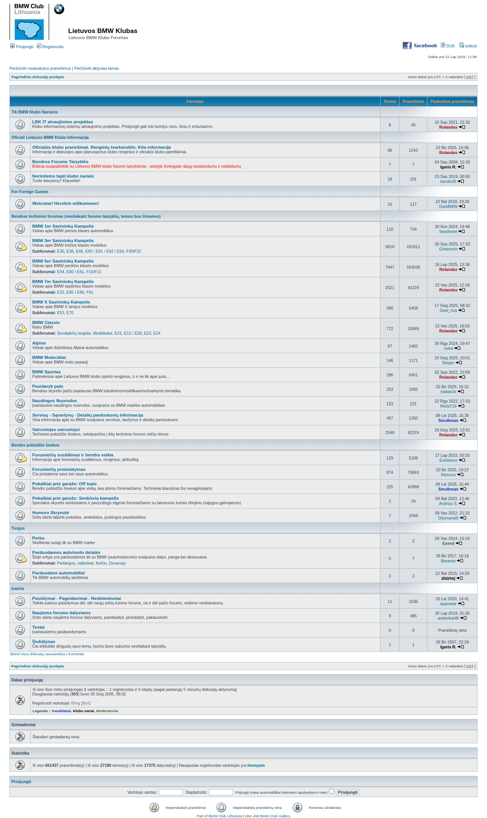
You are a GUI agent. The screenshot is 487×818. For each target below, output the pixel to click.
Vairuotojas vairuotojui (56, 429)
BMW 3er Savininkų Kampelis (63, 240)
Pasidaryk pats (47, 386)
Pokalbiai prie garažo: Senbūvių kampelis (75, 498)
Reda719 (448, 406)
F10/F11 (94, 271)
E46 (79, 251)
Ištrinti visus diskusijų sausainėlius (37, 654)
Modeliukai (103, 333)
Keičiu (101, 563)
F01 (89, 292)
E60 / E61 (75, 271)
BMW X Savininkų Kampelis (61, 301)
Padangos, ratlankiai (75, 563)
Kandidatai (61, 711)
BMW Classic (46, 322)
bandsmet (448, 231)
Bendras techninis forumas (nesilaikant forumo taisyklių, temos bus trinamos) (86, 216)
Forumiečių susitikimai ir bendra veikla (72, 454)
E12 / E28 (133, 333)
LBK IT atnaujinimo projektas (62, 121)
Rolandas (448, 127)
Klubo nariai (83, 711)
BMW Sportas (46, 371)
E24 (157, 333)
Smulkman (448, 420)
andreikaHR (448, 618)
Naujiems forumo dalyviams (61, 612)
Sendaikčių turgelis (74, 333)
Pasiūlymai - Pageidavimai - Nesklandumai (76, 598)
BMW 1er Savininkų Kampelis (63, 225)
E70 (70, 312)
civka (448, 348)
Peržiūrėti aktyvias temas (96, 68)
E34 (60, 271)
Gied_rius (448, 310)
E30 (60, 251)
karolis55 (448, 181)
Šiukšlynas (43, 641)
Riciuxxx (448, 474)
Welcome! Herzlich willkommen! (65, 203)
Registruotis (50, 46)
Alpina (38, 342)
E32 (60, 292)
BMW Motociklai (49, 357)
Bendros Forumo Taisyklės (60, 161)
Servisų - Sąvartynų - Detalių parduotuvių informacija (87, 414)
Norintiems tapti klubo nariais (63, 175)
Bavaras (448, 560)
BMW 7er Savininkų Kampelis (63, 281)
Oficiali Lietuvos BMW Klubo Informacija (50, 137)
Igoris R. (448, 167)
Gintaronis (448, 249)
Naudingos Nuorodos (54, 400)
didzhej (449, 578)
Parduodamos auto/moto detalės (66, 552)
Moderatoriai (107, 711)
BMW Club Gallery (275, 816)
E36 (70, 251)
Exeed (448, 543)
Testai (38, 627)
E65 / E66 (75, 292)
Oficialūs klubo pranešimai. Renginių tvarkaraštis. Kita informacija (101, 147)
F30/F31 (133, 251)
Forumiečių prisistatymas (59, 469)
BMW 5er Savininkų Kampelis (63, 260)
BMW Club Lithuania (225, 816)
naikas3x (448, 391)
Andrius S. (448, 503)
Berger (448, 362)
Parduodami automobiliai (58, 572)
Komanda (76, 654)
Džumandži (448, 518)
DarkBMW (448, 206)
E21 (118, 333)
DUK (448, 46)
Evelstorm (448, 460)
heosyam (256, 765)
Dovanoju (117, 563)
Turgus (18, 528)
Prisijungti (21, 46)
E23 (147, 333)
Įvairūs (17, 588)
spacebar (448, 603)
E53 (60, 312)
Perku (38, 537)
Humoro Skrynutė (50, 512)
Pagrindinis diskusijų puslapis (37, 77)
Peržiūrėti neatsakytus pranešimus (40, 68)
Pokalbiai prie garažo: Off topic (64, 483)
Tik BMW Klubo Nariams (34, 112)
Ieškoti (468, 46)
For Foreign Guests (30, 191)
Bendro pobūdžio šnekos (35, 445)
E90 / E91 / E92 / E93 (104, 251)
